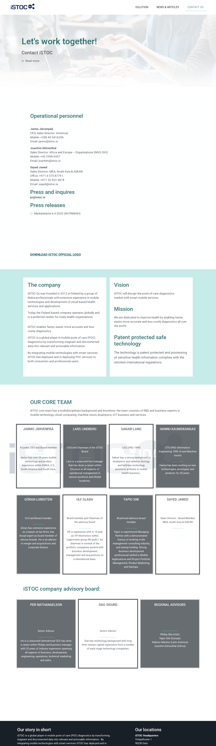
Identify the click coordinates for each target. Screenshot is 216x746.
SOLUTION (140, 6)
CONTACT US (195, 6)
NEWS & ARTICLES (167, 6)
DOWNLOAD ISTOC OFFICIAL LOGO (55, 253)
